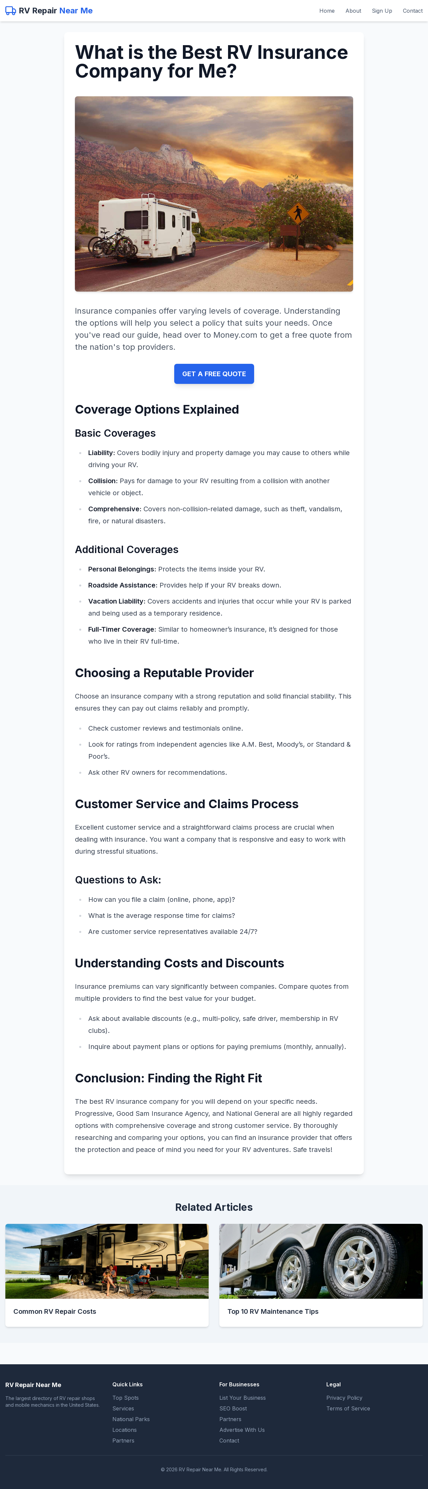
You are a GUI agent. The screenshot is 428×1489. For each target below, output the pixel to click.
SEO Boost (233, 1408)
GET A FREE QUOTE (214, 374)
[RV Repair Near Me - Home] (49, 10)
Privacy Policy (344, 1397)
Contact (413, 10)
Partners (123, 1440)
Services (123, 1408)
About (353, 10)
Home (327, 10)
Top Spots (125, 1397)
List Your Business (242, 1397)
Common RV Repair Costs (54, 1311)
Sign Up (382, 10)
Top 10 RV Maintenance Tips (273, 1311)
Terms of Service (348, 1408)
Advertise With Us (242, 1429)
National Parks (131, 1419)
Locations (124, 1429)
